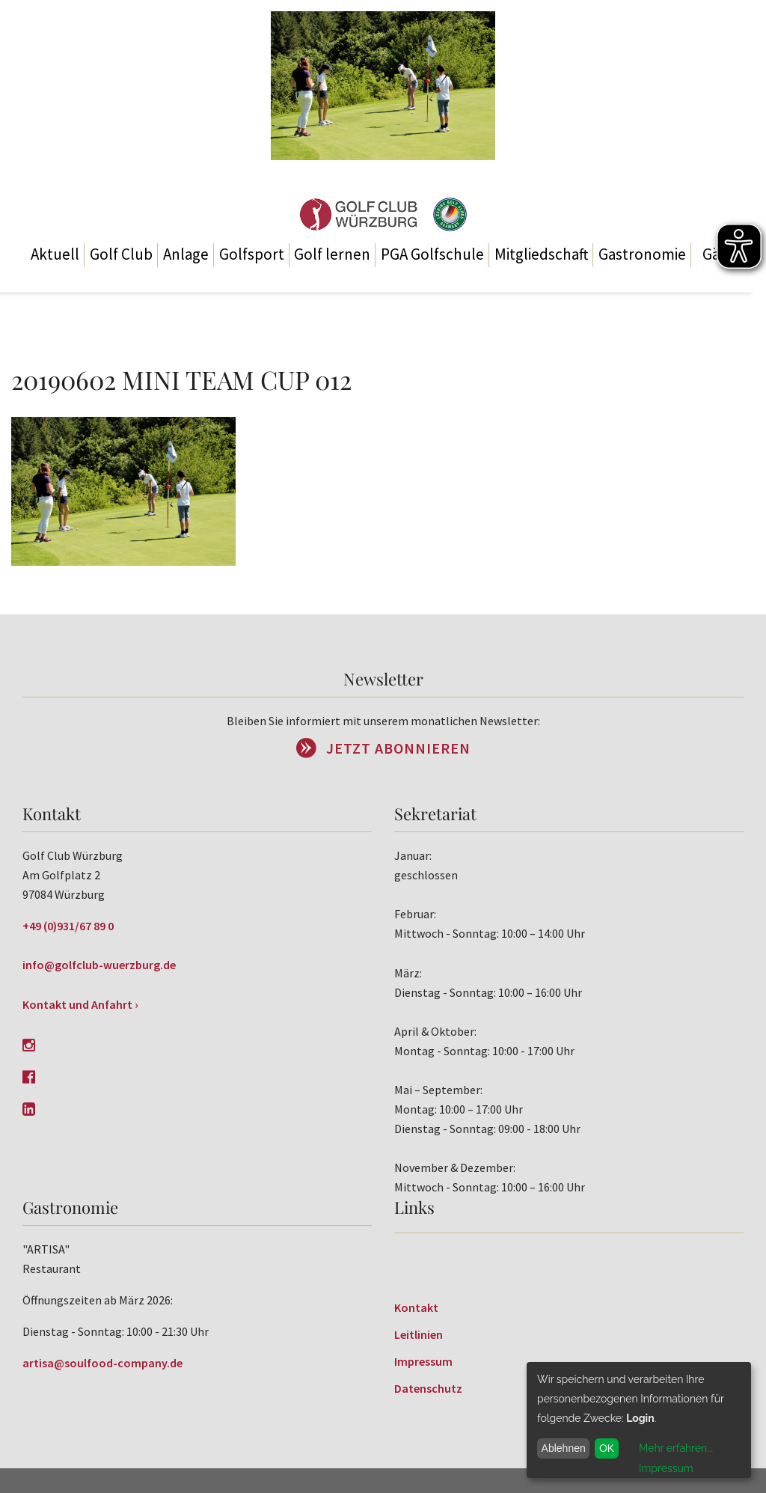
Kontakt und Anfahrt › (80, 1004)
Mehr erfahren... (676, 1448)
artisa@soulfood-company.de (102, 1362)
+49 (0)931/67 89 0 (68, 925)
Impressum (423, 1361)
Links (414, 1207)
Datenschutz (428, 1388)
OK (606, 1448)
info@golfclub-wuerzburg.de (99, 964)
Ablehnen (564, 1448)
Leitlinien (418, 1334)
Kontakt (416, 1307)
